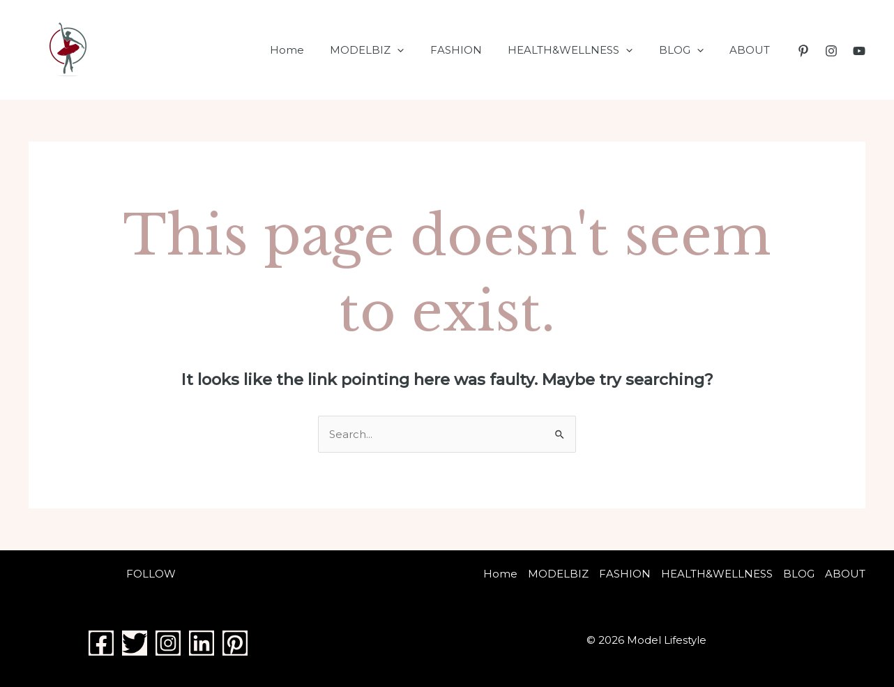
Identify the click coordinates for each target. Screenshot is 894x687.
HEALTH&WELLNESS (583, 50)
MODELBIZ (390, 50)
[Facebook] (101, 643)
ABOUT (752, 49)
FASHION (474, 49)
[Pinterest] (803, 51)
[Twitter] (134, 643)
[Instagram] (831, 51)
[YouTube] (859, 51)
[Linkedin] (201, 643)
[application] (420, 50)
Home (315, 49)
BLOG (689, 50)
